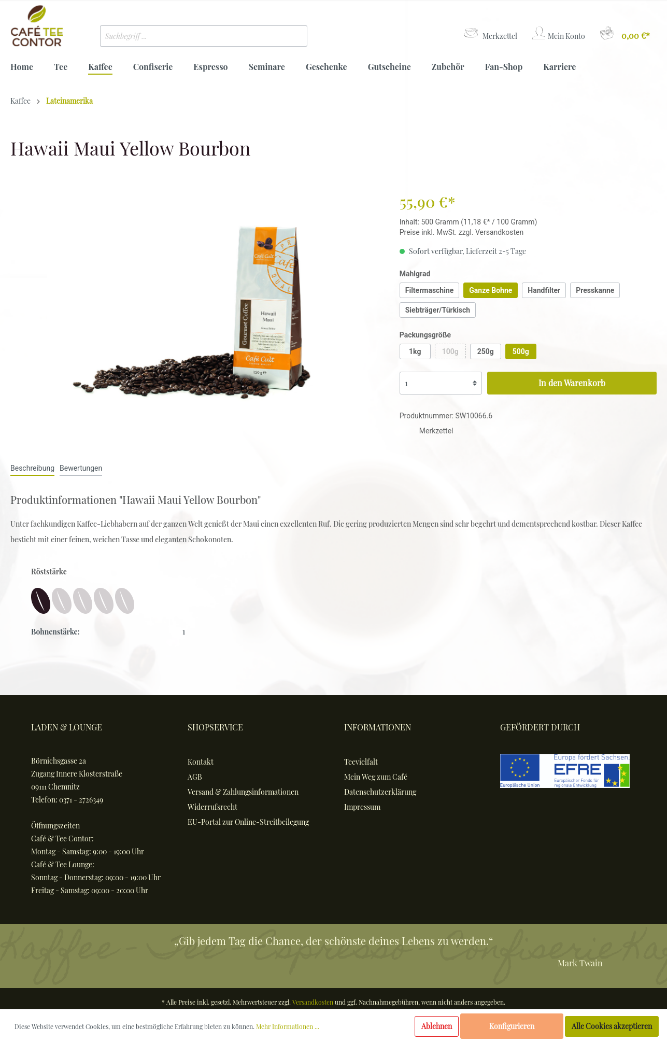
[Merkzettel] (490, 33)
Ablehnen (436, 1026)
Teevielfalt (361, 762)
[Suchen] (291, 36)
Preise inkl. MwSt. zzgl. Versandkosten (462, 232)
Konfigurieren (511, 1026)
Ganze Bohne (490, 290)
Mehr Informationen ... (287, 1026)
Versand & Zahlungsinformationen (243, 792)
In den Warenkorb (571, 382)
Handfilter (544, 290)
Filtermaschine (429, 290)
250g (485, 351)
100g (450, 351)
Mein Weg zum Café (375, 777)
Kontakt (201, 762)
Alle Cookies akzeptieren (612, 1026)
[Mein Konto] (558, 33)
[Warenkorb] (624, 33)
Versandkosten (312, 1002)
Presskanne (595, 290)
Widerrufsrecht (212, 807)
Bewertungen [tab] (81, 468)
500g (521, 351)
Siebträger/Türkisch (437, 310)
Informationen (377, 727)
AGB (195, 777)
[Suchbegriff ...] (188, 36)
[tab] (32, 468)
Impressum (362, 807)
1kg (415, 351)
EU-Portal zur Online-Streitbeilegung (248, 822)
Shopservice (215, 727)
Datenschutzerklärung (380, 792)
